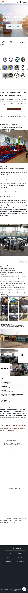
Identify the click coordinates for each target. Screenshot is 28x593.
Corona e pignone (14, 411)
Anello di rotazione (4, 411)
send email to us (14, 109)
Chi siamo (9, 561)
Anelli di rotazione (4, 407)
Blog (21, 557)
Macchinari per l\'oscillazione (16, 407)
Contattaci (21, 561)
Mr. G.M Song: (5, 524)
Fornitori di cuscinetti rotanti (13, 417)
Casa (3, 41)
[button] (17, 2)
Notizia (10, 557)
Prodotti (10, 41)
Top (24, 588)
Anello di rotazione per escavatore (12, 415)
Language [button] (25, 2)
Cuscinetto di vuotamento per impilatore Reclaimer (12, 409)
